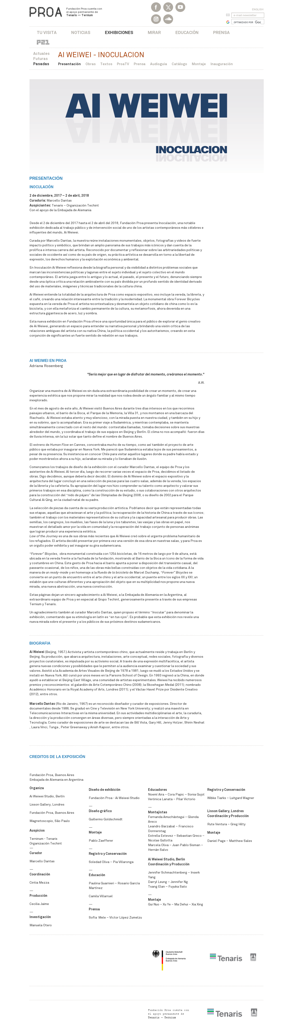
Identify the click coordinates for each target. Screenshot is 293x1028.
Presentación (69, 64)
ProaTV (123, 64)
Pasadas (41, 63)
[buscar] (247, 22)
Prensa (221, 32)
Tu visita (47, 32)
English (257, 9)
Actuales (41, 53)
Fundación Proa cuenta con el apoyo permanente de (84, 12)
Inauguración (222, 64)
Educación (187, 32)
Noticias (80, 32)
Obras (90, 64)
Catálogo (179, 64)
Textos (106, 64)
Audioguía (158, 64)
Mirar (154, 32)
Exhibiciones (119, 32)
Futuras (40, 58)
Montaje (199, 64)
